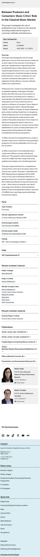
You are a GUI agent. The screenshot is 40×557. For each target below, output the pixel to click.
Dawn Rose (5, 297)
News (2, 509)
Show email (20, 383)
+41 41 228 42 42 (6, 457)
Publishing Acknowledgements (11, 549)
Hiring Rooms (5, 532)
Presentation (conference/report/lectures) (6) (19, 361)
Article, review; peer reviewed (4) (15, 332)
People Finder (5, 501)
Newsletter (4, 541)
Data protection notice (8, 545)
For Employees (5, 488)
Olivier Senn (6, 300)
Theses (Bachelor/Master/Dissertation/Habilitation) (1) (19, 349)
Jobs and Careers (6, 525)
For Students (5, 484)
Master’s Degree (6, 474)
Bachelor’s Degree (6, 470)
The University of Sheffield (10, 226)
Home (2, 529)
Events (3, 517)
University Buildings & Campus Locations (14, 505)
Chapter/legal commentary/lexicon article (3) (19, 342)
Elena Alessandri (7, 273)
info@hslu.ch (4, 459)
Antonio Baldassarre (8, 281)
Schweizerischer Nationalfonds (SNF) (14, 234)
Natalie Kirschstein (8, 295)
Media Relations (6, 521)
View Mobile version (8, 2)
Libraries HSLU (5, 513)
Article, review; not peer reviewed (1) (16, 337)
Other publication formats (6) (13, 356)
